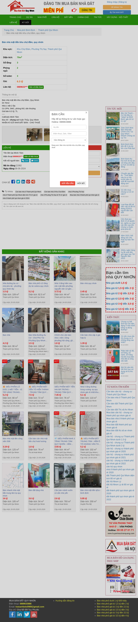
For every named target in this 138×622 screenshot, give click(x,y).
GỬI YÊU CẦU (68, 330)
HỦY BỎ (80, 330)
